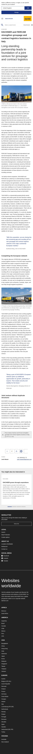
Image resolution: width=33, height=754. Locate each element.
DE (12, 706)
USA (2, 636)
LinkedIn (4, 558)
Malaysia (3, 661)
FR (7, 681)
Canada (3, 626)
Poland (3, 714)
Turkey (3, 732)
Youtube (4, 561)
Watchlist (26, 25)
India (2, 651)
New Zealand (5, 742)
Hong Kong (4, 648)
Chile (2, 628)
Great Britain (4, 696)
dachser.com (4, 600)
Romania (3, 719)
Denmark (3, 686)
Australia (3, 739)
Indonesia (4, 653)
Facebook (5, 555)
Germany (4, 694)
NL (10, 681)
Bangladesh (4, 643)
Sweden (3, 727)
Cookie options (5, 537)
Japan (3, 656)
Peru (2, 633)
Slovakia (3, 721)
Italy (2, 704)
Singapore (4, 663)
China (3, 646)
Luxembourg (4, 706)
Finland (3, 689)
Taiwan (3, 666)
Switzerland (4, 729)
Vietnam (3, 671)
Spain (3, 724)
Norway (3, 711)
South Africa (4, 613)
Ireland (3, 701)
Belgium (3, 681)
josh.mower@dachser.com (24, 459)
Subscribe (16, 523)
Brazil (2, 623)
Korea (3, 658)
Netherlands (4, 709)
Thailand (3, 669)
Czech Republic (5, 684)
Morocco (3, 611)
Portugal (3, 716)
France (3, 691)
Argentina (4, 621)
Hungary (3, 699)
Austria (3, 678)
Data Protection (5, 534)
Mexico (3, 631)
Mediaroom (9, 18)
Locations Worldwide (7, 544)
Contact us (4, 549)
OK (28, 8)
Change (16, 12)
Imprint (3, 532)
